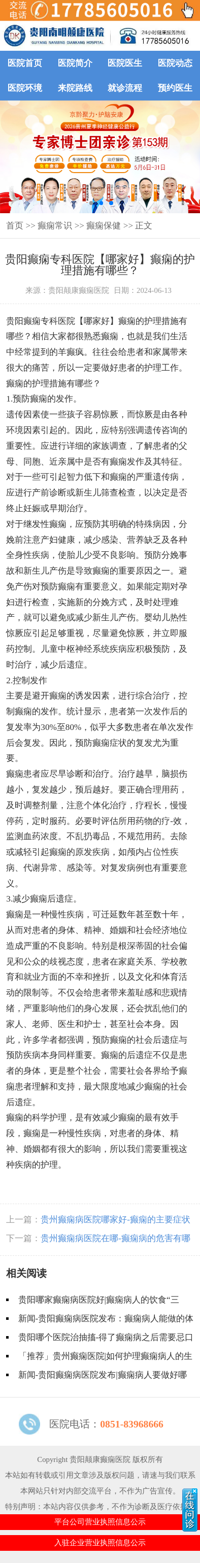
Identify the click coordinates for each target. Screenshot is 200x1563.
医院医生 (125, 63)
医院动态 (175, 63)
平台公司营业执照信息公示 (100, 1522)
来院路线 (75, 88)
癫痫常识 (55, 225)
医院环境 (25, 88)
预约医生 (175, 88)
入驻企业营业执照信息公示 (100, 1543)
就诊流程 (125, 88)
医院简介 (75, 63)
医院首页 (25, 63)
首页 (14, 225)
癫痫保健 (103, 225)
